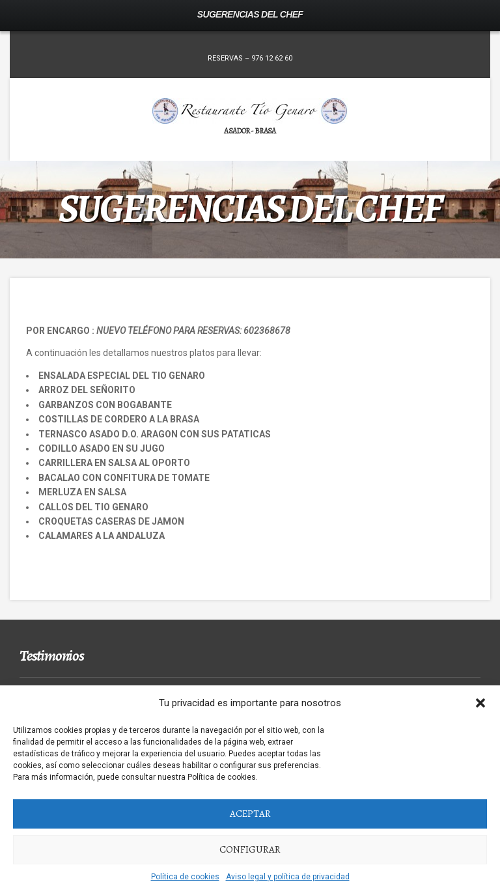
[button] (480, 702)
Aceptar (250, 813)
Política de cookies (185, 876)
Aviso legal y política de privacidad (288, 876)
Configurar (250, 849)
